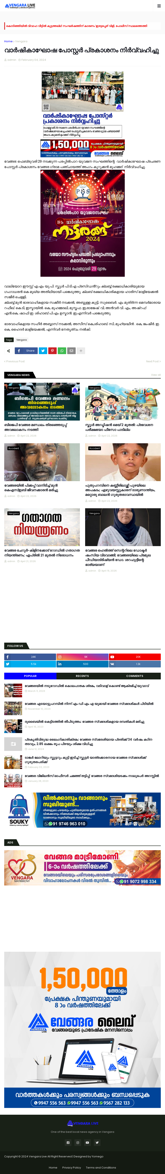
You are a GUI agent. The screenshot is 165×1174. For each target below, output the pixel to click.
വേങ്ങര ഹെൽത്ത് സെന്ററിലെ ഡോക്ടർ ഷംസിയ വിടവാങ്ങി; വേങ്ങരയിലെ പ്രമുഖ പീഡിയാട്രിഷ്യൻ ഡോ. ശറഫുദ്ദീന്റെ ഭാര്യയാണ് (118, 557)
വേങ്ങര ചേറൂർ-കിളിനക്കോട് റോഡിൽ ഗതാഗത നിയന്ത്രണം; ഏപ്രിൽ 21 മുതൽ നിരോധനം (42, 552)
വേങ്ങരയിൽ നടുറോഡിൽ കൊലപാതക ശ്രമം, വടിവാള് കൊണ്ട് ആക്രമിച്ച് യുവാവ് (87, 686)
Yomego (97, 1156)
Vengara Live (38, 1156)
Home (8, 41)
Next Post (152, 361)
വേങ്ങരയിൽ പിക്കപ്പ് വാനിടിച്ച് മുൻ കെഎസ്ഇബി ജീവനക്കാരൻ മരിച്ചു (31, 487)
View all (156, 375)
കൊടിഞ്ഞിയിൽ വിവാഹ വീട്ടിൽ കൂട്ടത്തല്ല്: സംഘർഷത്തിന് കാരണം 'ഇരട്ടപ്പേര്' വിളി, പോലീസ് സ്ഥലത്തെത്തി (76, 26)
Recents (82, 676)
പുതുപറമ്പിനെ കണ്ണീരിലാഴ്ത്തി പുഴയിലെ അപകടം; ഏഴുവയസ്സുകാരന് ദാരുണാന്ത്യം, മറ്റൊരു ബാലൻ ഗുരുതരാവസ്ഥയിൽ (120, 490)
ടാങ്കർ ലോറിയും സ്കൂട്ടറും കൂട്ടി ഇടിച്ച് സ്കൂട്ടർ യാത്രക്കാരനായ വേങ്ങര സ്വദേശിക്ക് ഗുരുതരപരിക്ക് (85, 759)
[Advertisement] (82, 607)
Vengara (21, 41)
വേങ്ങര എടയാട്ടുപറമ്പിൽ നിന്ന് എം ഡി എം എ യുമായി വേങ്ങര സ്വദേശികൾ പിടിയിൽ (89, 703)
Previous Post (15, 361)
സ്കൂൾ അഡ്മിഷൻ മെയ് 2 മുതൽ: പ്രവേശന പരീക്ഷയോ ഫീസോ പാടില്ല (119, 427)
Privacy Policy (71, 1168)
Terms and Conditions (101, 1168)
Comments (134, 676)
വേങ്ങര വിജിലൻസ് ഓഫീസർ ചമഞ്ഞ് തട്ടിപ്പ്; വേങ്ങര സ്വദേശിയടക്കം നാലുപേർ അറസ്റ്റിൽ (92, 776)
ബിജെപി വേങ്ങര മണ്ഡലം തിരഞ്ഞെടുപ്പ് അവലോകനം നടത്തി (35, 427)
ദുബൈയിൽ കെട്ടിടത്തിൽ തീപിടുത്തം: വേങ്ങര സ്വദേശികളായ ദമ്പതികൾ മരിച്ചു (84, 721)
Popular (30, 676)
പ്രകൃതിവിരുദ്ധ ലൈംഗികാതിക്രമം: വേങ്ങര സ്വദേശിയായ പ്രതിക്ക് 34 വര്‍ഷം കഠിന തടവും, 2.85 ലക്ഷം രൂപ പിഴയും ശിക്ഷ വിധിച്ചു (88, 741)
